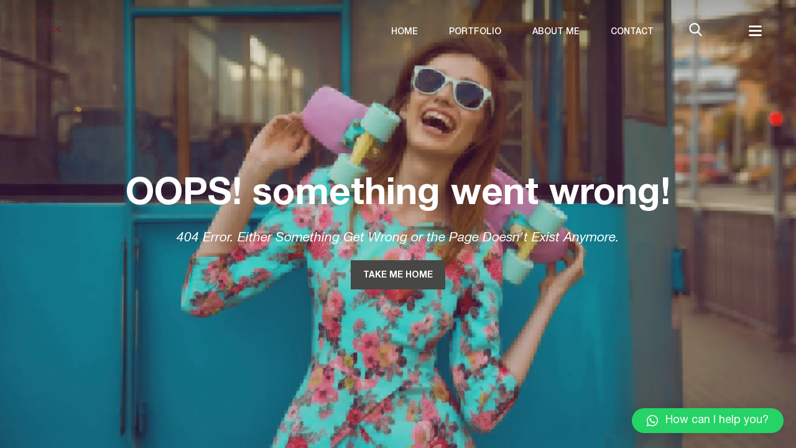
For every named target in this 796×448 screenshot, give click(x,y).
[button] (708, 420)
